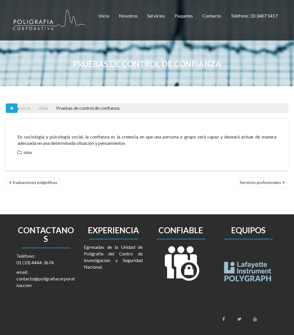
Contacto (211, 15)
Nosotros (128, 15)
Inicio (103, 15)
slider (27, 152)
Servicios (156, 15)
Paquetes (184, 15)
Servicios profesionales (260, 182)
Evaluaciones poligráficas (35, 182)
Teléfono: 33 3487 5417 (254, 15)
